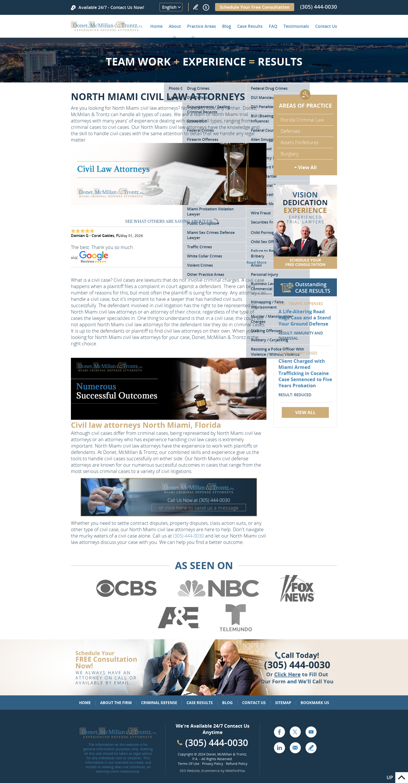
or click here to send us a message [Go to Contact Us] (199, 507)
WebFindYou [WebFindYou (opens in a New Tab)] (235, 770)
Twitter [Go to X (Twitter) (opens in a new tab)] (295, 732)
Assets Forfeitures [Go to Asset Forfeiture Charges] (299, 142)
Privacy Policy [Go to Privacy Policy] (212, 763)
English (169, 7)
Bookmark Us (315, 702)
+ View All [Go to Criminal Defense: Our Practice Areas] (305, 167)
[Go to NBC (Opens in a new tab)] (218, 601)
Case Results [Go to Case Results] (250, 26)
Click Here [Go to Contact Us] (287, 674)
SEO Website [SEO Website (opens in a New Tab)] (190, 770)
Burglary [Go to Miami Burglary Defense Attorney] (289, 154)
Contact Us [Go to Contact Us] (254, 702)
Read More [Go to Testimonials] (256, 262)
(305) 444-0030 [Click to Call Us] (297, 665)
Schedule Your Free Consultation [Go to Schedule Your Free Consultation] (255, 7)
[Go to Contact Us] (305, 227)
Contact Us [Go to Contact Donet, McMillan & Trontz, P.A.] (326, 26)
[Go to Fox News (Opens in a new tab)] (296, 601)
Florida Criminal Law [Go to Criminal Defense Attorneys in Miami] (302, 120)
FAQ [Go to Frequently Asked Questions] (273, 26)
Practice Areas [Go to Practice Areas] (201, 26)
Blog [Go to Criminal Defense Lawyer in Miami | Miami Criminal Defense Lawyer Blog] (226, 26)
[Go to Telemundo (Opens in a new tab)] (235, 630)
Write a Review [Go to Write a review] (195, 6)
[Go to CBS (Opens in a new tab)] (126, 601)
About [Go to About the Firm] (175, 26)
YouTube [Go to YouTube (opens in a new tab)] (311, 732)
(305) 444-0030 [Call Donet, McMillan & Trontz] (318, 6)
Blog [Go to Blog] (227, 702)
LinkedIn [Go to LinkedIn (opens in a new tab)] (279, 747)
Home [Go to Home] (156, 26)
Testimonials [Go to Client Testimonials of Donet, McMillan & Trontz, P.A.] (296, 26)
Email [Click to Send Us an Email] (295, 747)
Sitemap (283, 702)
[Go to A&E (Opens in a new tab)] (178, 630)
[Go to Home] (107, 29)
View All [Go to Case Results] (305, 412)
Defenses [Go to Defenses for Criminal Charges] (290, 131)
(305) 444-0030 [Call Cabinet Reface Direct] (216, 742)
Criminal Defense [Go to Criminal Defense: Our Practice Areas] (159, 702)
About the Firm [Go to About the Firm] (116, 702)
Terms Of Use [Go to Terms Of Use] (188, 763)
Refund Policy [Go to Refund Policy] (236, 763)
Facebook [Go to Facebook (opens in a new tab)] (279, 732)
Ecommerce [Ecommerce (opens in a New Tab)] (210, 770)
